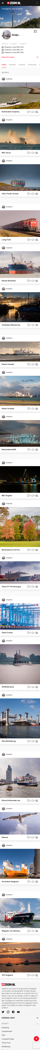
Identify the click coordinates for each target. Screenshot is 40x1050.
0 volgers (13, 44)
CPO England (7, 975)
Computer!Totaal (8, 1039)
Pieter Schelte (8, 364)
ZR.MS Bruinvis (8, 687)
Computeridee (7, 1031)
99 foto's (5, 44)
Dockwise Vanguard (10, 882)
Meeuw (5, 837)
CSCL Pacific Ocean (10, 194)
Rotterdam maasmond (11, 112)
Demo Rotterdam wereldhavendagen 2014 (11, 800)
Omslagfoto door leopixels (12, 9)
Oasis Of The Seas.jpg (11, 587)
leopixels (7, 79)
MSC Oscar (6, 153)
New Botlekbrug (9, 741)
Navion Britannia (9, 281)
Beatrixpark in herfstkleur (11, 550)
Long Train (6, 240)
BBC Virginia (7, 496)
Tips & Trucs (6, 1043)
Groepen (21, 65)
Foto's (4, 65)
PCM (3, 1035)
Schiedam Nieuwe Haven (11, 325)
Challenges (32, 65)
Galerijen (12, 65)
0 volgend (22, 44)
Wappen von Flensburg (11, 931)
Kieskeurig (5, 1027)
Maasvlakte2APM (9, 450)
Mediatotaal (6, 1046)
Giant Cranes (7, 633)
